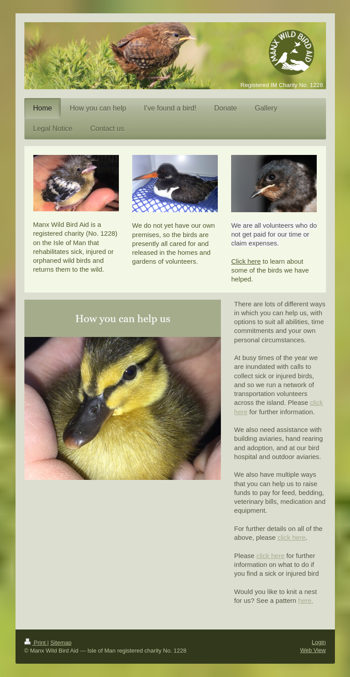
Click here (246, 261)
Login (319, 642)
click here (291, 537)
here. (305, 600)
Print (35, 642)
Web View (313, 650)
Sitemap (60, 642)
